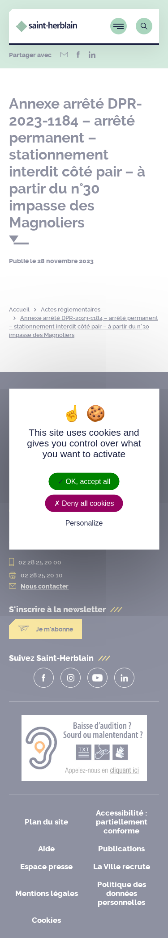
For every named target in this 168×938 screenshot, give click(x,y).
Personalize (84, 523)
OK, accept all (84, 481)
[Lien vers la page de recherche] (144, 26)
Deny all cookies (84, 503)
